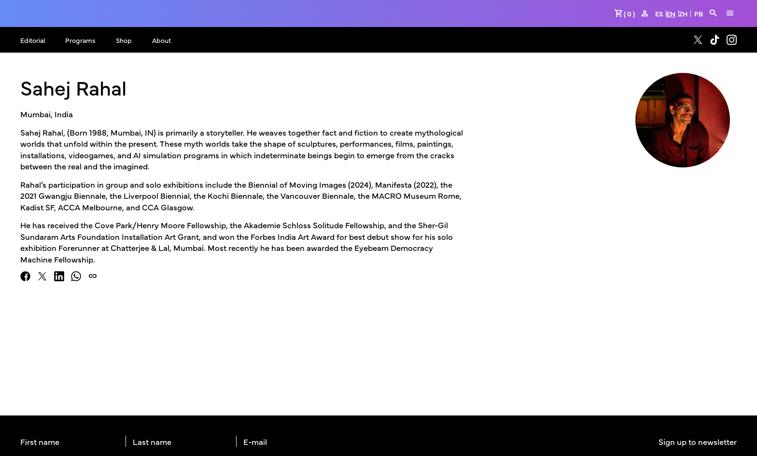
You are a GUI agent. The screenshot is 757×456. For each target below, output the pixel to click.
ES (659, 13)
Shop (124, 40)
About (161, 40)
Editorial (32, 40)
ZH (683, 13)
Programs (80, 40)
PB (698, 13)
